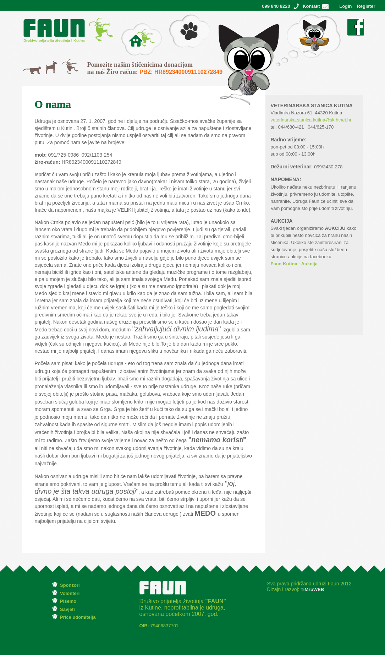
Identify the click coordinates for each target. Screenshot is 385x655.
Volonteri (69, 593)
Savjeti (67, 609)
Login (345, 6)
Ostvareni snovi (293, 18)
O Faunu (130, 26)
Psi (49, 64)
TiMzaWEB (311, 589)
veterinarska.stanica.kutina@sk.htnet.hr (311, 120)
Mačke (30, 70)
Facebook (355, 22)
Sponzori (70, 585)
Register (366, 6)
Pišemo (177, 18)
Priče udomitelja (77, 617)
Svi (65, 63)
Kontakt (311, 6)
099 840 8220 (276, 6)
